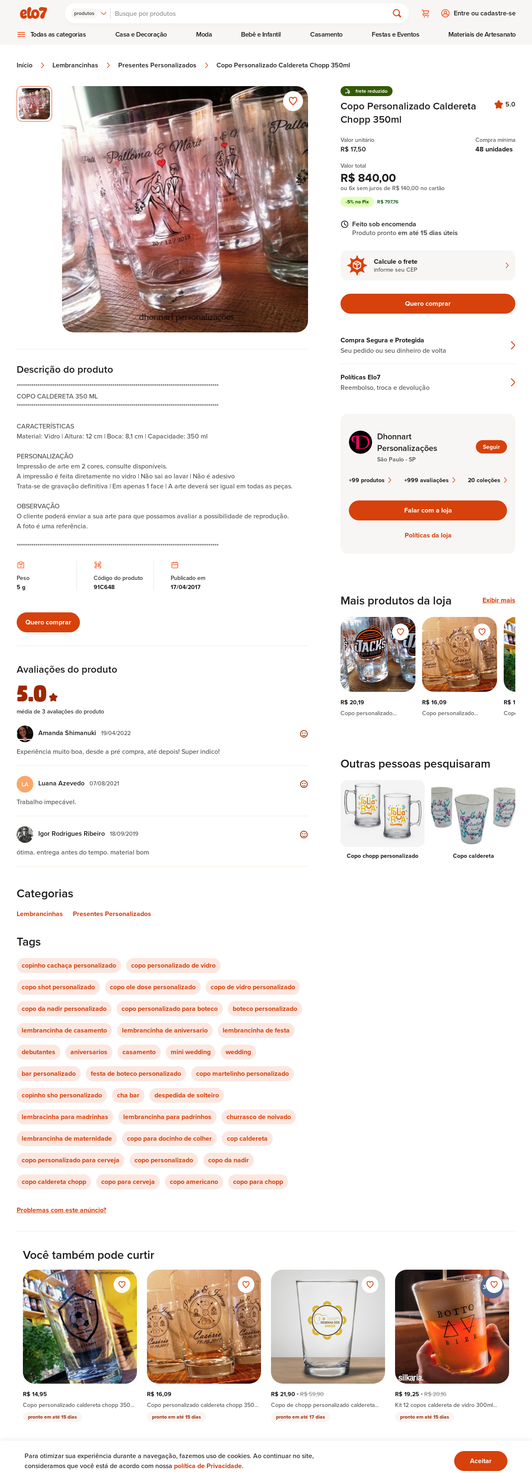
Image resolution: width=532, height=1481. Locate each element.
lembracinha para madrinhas (65, 1117)
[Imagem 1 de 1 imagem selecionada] (34, 103)
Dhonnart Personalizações (407, 442)
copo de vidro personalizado (253, 987)
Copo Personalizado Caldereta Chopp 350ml (283, 65)
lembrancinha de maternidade (67, 1138)
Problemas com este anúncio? (61, 1210)
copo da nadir (228, 1160)
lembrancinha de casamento (64, 1030)
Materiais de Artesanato (481, 34)
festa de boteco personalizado (136, 1073)
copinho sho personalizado (62, 1095)
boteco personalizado (265, 1008)
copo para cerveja (128, 1181)
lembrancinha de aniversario (165, 1030)
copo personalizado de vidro (173, 965)
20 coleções (487, 480)
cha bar (128, 1095)
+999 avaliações (429, 480)
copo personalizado (163, 1160)
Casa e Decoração (141, 34)
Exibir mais (498, 600)
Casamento (326, 34)
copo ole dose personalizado (153, 987)
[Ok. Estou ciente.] (480, 1461)
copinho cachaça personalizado (69, 965)
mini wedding (191, 1052)
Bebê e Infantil (261, 34)
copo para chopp (258, 1181)
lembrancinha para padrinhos (167, 1117)
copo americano (194, 1181)
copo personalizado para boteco (170, 1008)
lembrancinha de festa (256, 1030)
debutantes (38, 1052)
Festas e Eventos (395, 34)
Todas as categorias (58, 34)
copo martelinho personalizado (242, 1073)
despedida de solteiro (186, 1095)
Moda (204, 34)
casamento (139, 1052)
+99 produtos (370, 480)
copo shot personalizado (58, 987)
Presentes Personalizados (164, 65)
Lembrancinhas (82, 65)
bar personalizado (49, 1073)
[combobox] (89, 13)
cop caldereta (247, 1138)
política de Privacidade (208, 1466)
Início (31, 65)
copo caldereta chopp (54, 1181)
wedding (238, 1052)
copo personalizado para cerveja (70, 1160)
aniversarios (88, 1052)
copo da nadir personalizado (64, 1008)
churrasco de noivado (258, 1117)
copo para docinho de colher (169, 1138)
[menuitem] (51, 35)
